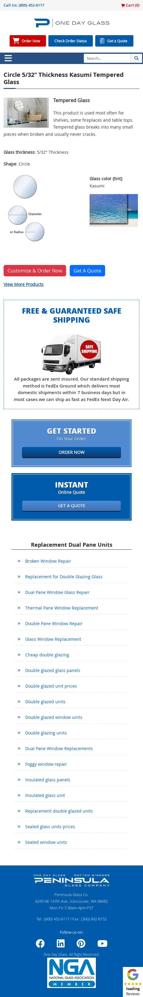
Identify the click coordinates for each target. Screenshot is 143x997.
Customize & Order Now (35, 270)
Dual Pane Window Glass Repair (57, 592)
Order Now (31, 40)
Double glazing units (46, 733)
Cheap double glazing (47, 655)
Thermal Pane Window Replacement (61, 608)
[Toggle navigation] (8, 58)
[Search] (107, 58)
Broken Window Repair (48, 561)
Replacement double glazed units (59, 811)
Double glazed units (45, 701)
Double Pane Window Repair (54, 623)
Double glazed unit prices (51, 686)
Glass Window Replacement (53, 639)
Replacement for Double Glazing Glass (63, 576)
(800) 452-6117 (31, 5)
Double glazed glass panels (52, 670)
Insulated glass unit (45, 795)
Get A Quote (87, 270)
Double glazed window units (53, 717)
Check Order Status (70, 40)
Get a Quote (117, 40)
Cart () (130, 5)
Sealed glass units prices (50, 826)
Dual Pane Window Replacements (59, 748)
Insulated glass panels (47, 780)
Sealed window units (46, 842)
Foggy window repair (46, 764)
